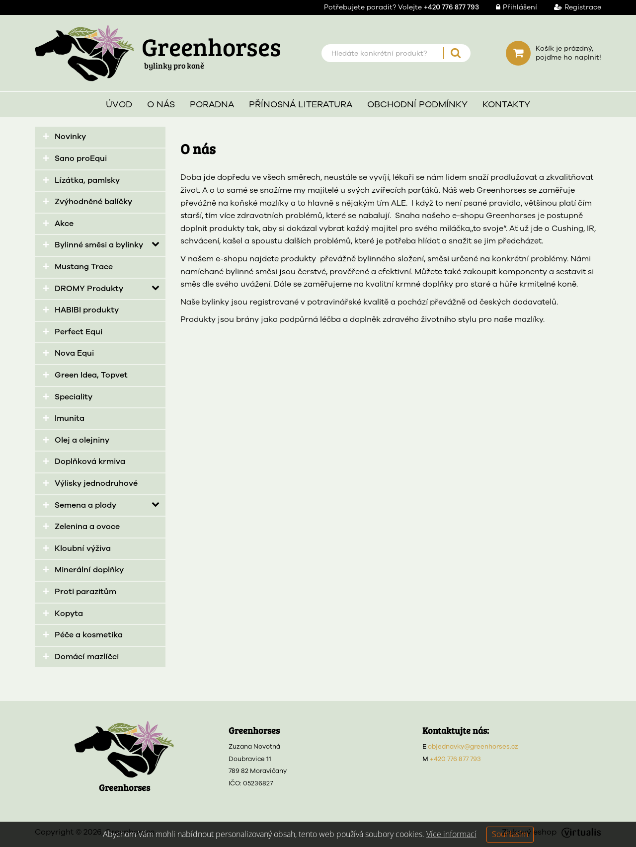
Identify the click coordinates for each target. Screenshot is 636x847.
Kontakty (506, 104)
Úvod (119, 104)
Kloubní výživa (83, 548)
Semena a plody (85, 505)
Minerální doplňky (89, 569)
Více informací (451, 834)
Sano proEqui (81, 158)
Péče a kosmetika (89, 634)
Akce (64, 223)
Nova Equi (74, 353)
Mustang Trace (84, 266)
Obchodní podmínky (417, 104)
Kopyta (69, 613)
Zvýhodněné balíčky (93, 201)
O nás (161, 104)
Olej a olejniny (82, 440)
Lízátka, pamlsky (87, 180)
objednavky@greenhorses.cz (473, 746)
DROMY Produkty (89, 288)
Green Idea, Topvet (91, 375)
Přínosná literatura (300, 104)
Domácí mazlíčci (87, 656)
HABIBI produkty (87, 310)
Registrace (570, 7)
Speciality (73, 396)
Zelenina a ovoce (87, 526)
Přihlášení (509, 7)
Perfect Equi (78, 331)
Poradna (212, 104)
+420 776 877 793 (455, 759)
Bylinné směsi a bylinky (99, 244)
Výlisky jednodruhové (96, 483)
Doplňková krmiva (90, 461)
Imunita (69, 418)
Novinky (70, 136)
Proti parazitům (85, 591)
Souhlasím (510, 834)
